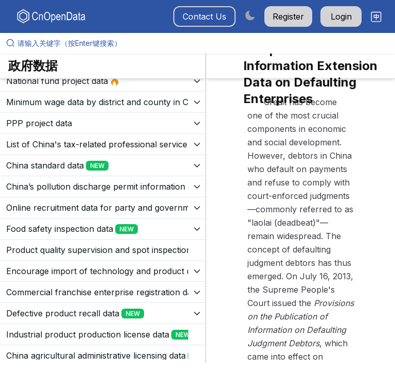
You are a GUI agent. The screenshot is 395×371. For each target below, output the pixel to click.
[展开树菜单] (102, 81)
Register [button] (288, 16)
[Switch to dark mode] (250, 15)
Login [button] (341, 16)
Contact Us (204, 16)
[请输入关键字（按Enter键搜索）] (201, 43)
